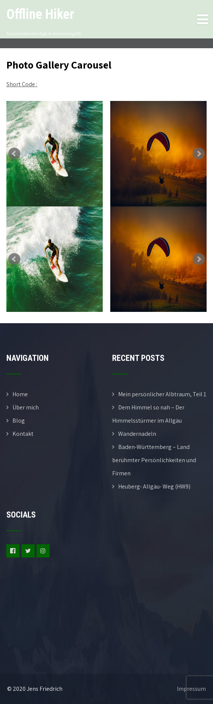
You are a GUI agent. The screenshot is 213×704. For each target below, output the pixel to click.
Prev (14, 154)
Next (199, 154)
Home (20, 394)
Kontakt (22, 434)
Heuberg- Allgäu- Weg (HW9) (154, 486)
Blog (18, 421)
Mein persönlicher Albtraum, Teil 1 (162, 394)
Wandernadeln (137, 434)
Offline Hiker (40, 14)
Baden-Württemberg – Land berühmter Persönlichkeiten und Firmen (154, 460)
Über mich (25, 407)
